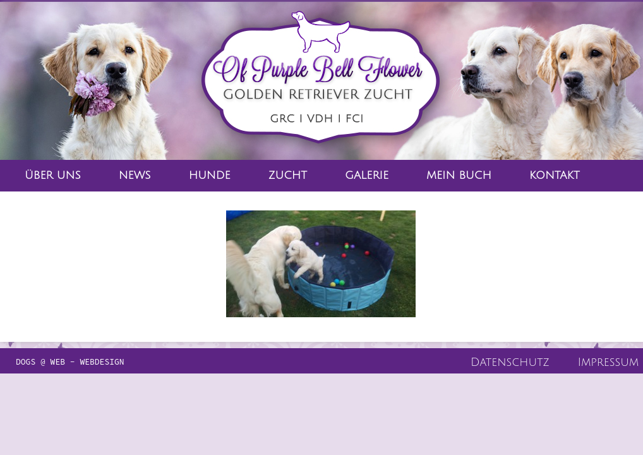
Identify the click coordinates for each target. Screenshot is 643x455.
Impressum (608, 362)
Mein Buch (458, 175)
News (135, 175)
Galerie (366, 175)
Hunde (210, 175)
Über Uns (53, 175)
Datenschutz (510, 362)
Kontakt (554, 175)
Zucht (287, 175)
